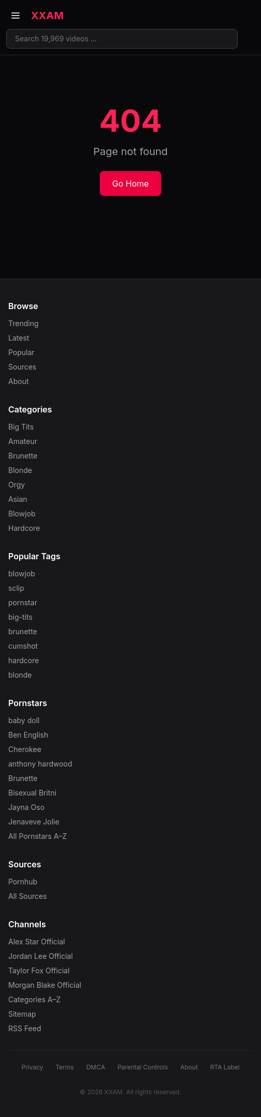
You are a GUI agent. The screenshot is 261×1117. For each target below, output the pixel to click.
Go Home (130, 183)
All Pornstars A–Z (37, 836)
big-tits (20, 617)
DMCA (95, 1067)
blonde (20, 674)
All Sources (27, 896)
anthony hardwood (40, 763)
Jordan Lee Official (40, 956)
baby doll (23, 720)
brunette (22, 631)
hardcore (23, 660)
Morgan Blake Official (44, 985)
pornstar (22, 602)
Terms (65, 1067)
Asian (17, 499)
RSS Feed (24, 1028)
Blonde (20, 470)
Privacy (32, 1067)
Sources (22, 366)
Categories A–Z (34, 999)
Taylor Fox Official (39, 970)
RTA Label (225, 1067)
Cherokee (24, 749)
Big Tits (21, 426)
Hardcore (24, 528)
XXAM (47, 15)
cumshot (23, 645)
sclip (16, 588)
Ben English (28, 734)
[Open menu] (15, 15)
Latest (18, 337)
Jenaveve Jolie (33, 821)
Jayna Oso (26, 807)
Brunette (22, 455)
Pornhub (22, 881)
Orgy (16, 484)
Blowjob (22, 513)
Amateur (22, 441)
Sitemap (22, 1013)
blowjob (21, 573)
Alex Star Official (36, 941)
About (18, 381)
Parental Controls (142, 1067)
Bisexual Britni (32, 792)
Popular (21, 352)
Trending (23, 323)
